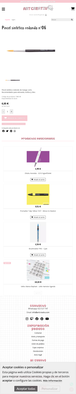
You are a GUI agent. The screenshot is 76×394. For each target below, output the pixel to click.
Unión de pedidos (38, 344)
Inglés (13, 19)
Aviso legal (38, 355)
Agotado (38, 293)
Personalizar (50, 388)
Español (7, 19)
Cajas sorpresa (38, 347)
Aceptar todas (26, 388)
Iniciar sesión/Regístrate (38, 15)
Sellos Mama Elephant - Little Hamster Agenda (38, 286)
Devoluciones (38, 351)
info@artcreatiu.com (40, 312)
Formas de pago (38, 340)
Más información (52, 380)
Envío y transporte (38, 336)
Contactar (38, 333)
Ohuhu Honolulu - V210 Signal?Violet (38, 173)
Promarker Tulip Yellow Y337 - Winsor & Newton (38, 211)
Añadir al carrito (38, 180)
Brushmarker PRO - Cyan (38, 249)
